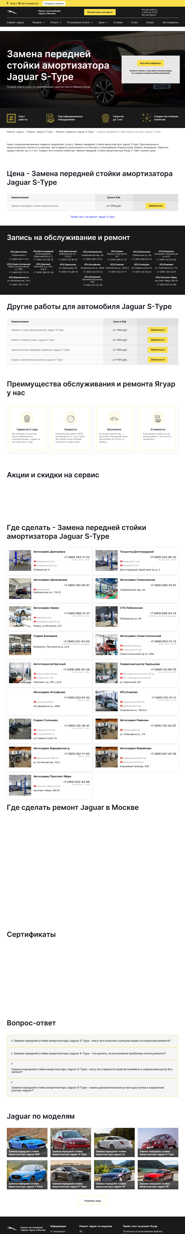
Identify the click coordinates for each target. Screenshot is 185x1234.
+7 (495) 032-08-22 (43, 259)
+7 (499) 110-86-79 (68, 272)
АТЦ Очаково (117, 264)
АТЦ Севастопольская (18, 264)
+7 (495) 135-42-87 (166, 272)
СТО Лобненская (131, 607)
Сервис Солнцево (45, 720)
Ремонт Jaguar (15, 131)
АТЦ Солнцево (141, 264)
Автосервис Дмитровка (49, 551)
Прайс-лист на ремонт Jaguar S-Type (92, 216)
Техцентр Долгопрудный (137, 551)
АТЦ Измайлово (92, 277)
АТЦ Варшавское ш (19, 277)
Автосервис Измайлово (135, 748)
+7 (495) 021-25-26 (92, 285)
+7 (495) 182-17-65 (18, 284)
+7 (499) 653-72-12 (19, 272)
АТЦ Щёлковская (68, 251)
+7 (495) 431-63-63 (166, 259)
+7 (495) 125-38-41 (141, 272)
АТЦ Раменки (166, 264)
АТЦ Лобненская (141, 251)
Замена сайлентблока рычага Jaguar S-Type (37, 359)
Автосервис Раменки (134, 720)
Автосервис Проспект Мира (52, 776)
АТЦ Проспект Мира (166, 277)
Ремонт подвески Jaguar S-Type (74, 131)
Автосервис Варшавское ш (51, 748)
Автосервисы (170, 22)
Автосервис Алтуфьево (49, 692)
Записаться (155, 205)
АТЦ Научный (43, 264)
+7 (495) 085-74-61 (92, 259)
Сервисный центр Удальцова (140, 664)
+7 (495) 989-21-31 (117, 259)
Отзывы (118, 22)
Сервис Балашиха (45, 635)
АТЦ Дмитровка (18, 251)
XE (80, 1231)
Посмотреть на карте (100, 12)
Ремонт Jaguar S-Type (40, 131)
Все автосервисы (150, 63)
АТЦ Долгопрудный (43, 251)
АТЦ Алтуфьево (92, 264)
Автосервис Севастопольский (140, 635)
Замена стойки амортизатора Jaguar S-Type (37, 329)
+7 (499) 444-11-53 (19, 259)
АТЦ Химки (117, 251)
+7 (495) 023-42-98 (166, 284)
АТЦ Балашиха (166, 251)
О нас (134, 22)
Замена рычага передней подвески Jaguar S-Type (40, 349)
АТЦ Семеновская (92, 251)
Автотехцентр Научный (49, 664)
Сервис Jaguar (15, 22)
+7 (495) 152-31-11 (117, 272)
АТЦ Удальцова (68, 264)
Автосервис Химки (46, 607)
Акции (150, 22)
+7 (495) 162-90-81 (68, 259)
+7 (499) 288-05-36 (43, 272)
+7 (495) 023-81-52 (92, 272)
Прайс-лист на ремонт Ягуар (140, 1226)
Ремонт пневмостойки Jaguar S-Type (33, 339)
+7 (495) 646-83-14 (142, 259)
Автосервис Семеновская (137, 579)
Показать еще (92, 1200)
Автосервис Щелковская (50, 579)
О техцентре (57, 1231)
